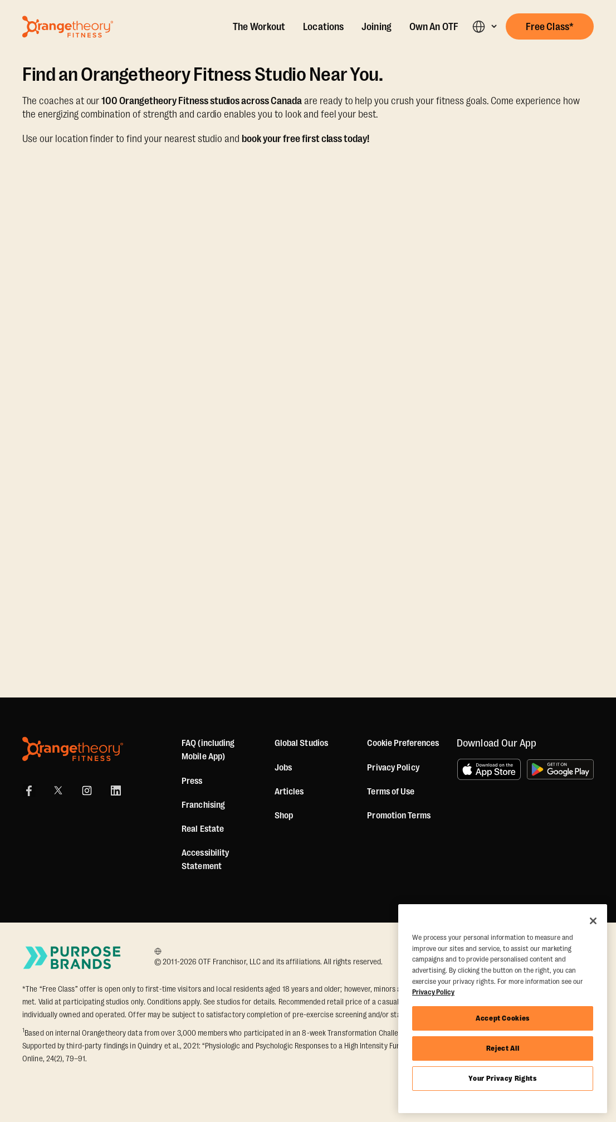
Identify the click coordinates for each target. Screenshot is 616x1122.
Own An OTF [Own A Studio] (433, 26)
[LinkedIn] (116, 790)
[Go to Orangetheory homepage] (67, 27)
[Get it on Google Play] (560, 769)
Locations (323, 26)
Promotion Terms (399, 816)
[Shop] (284, 815)
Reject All (503, 1048)
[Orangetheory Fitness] (72, 749)
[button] (484, 26)
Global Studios (301, 743)
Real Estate (203, 829)
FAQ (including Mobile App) (208, 750)
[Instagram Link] (87, 790)
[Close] (593, 921)
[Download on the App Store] (489, 769)
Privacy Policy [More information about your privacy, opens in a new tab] (433, 992)
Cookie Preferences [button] (403, 743)
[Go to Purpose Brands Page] (72, 957)
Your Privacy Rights (502, 1078)
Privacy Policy (393, 768)
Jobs (283, 768)
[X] (58, 790)
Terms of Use (390, 792)
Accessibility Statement (205, 859)
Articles (289, 792)
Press (192, 781)
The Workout (259, 26)
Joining (376, 26)
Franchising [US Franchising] (203, 805)
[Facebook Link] (29, 790)
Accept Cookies (503, 1018)
